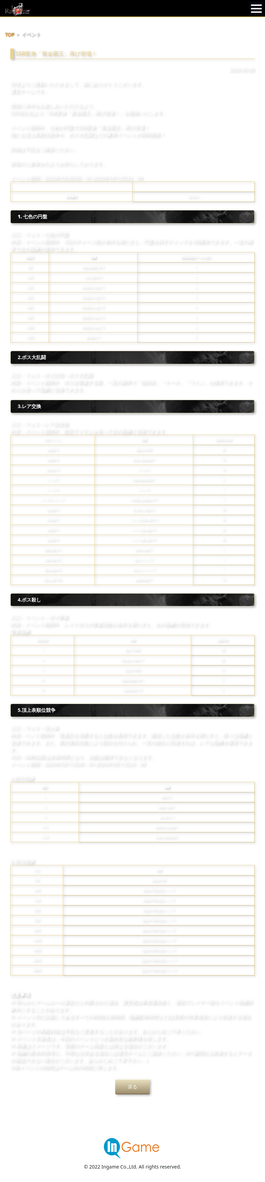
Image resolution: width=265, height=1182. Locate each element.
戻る (132, 1086)
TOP (9, 34)
